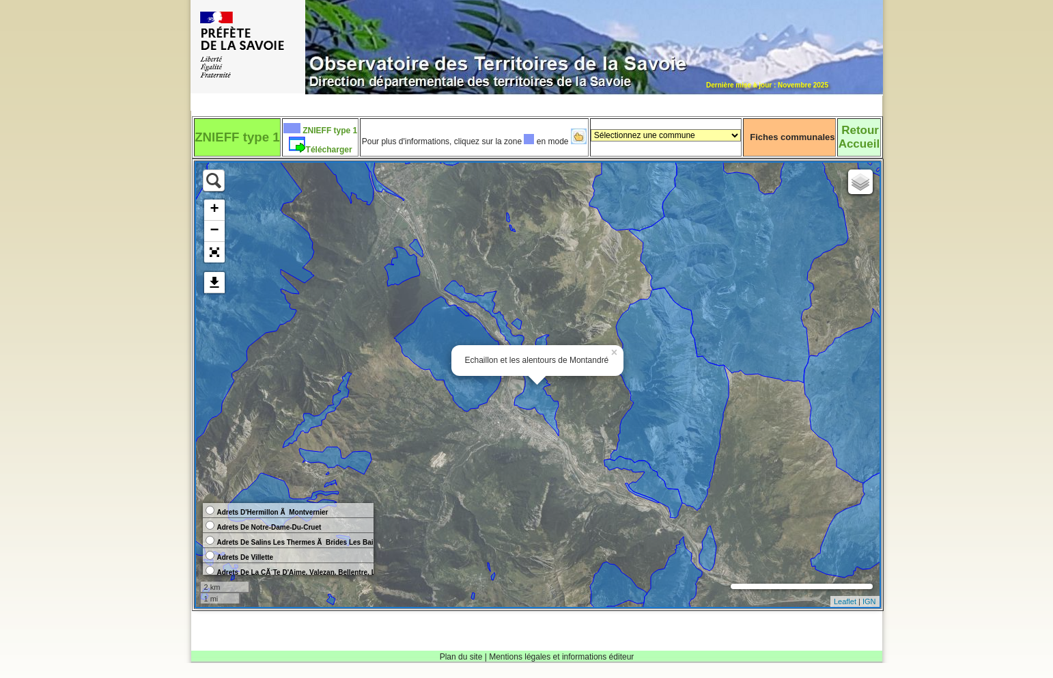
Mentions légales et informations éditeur (561, 657)
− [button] (214, 231)
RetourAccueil (859, 137)
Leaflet (845, 601)
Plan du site (461, 657)
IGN (869, 601)
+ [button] (214, 210)
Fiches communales (792, 137)
